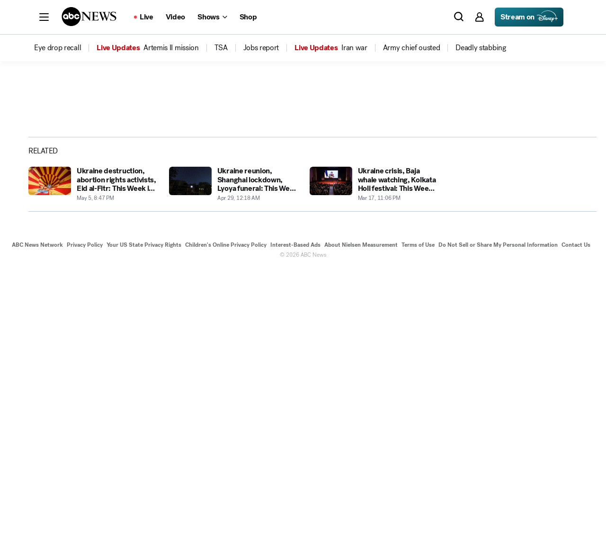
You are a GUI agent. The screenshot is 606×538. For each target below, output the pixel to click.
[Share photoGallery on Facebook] (493, 190)
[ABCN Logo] (89, 16)
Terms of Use (418, 513)
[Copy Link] (564, 190)
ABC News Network (37, 513)
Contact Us (575, 513)
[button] (44, 17)
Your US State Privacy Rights (144, 513)
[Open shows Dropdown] (212, 17)
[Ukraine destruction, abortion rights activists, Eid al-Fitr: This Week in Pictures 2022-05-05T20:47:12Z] (93, 453)
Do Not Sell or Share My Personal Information (498, 513)
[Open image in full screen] (431, 164)
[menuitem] (57, 48)
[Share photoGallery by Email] (541, 190)
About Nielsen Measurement (361, 513)
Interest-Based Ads (295, 513)
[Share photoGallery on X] (517, 190)
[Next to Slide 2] (429, 273)
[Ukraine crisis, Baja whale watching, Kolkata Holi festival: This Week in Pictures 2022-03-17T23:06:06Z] (374, 453)
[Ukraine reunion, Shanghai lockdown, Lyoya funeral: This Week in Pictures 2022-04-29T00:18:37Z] (233, 453)
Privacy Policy (85, 513)
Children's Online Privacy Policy (226, 513)
